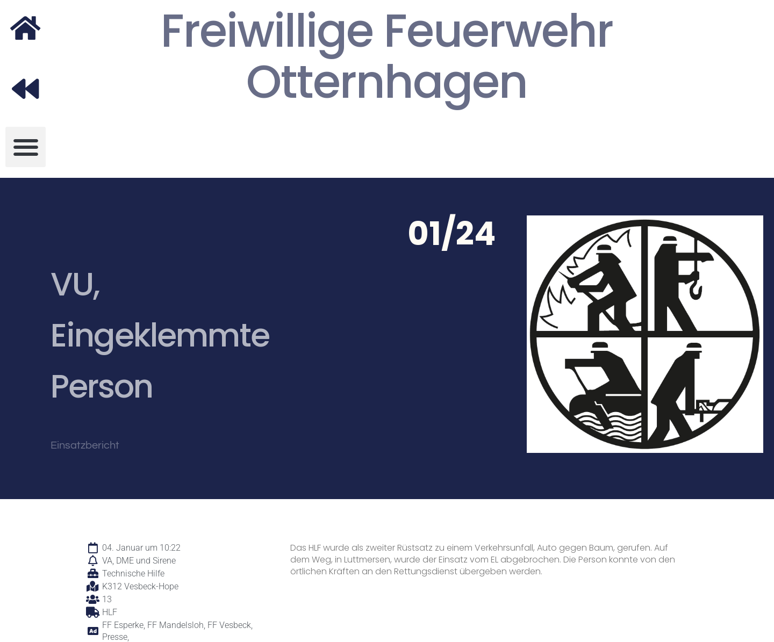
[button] (25, 147)
